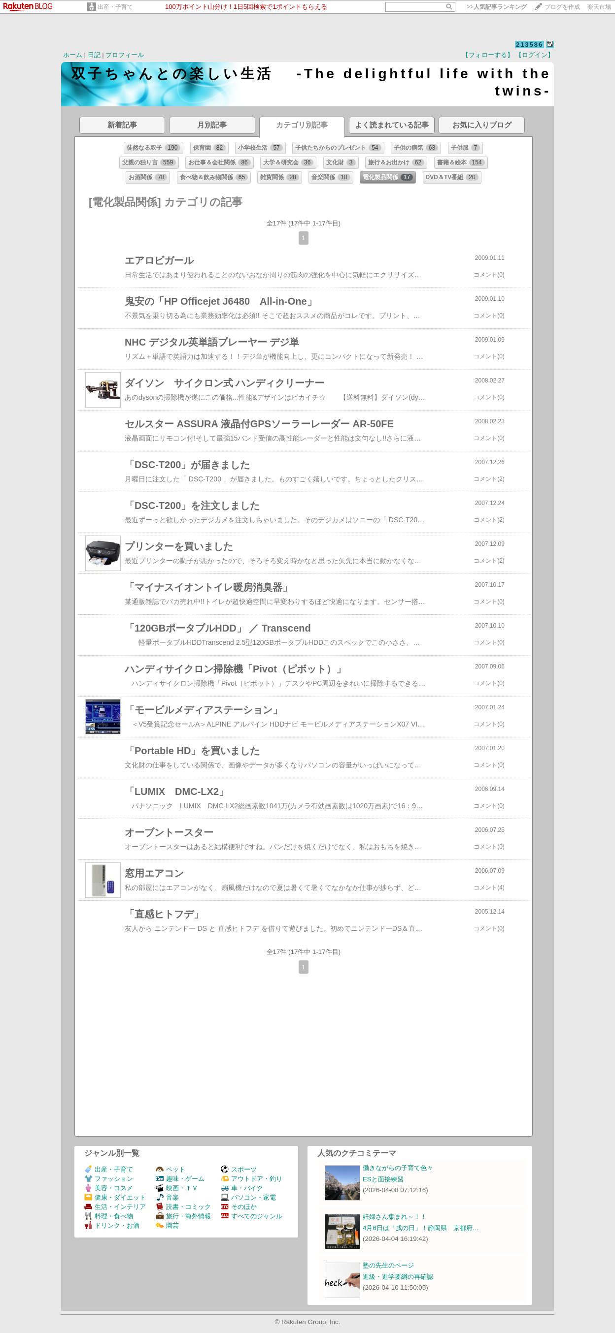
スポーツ (239, 1169)
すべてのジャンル (251, 1216)
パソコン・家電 (248, 1197)
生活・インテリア (115, 1206)
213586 (529, 44)
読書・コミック (183, 1206)
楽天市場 (599, 6)
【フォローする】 (487, 55)
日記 (94, 55)
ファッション (108, 1178)
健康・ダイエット (115, 1197)
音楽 (167, 1197)
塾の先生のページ (388, 1265)
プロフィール (124, 55)
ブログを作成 (562, 6)
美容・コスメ (108, 1188)
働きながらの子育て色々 (398, 1168)
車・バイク (242, 1188)
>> (497, 6)
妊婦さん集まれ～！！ (395, 1216)
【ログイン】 (534, 55)
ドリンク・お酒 (111, 1225)
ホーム (72, 55)
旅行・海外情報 (183, 1216)
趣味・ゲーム (180, 1178)
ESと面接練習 (383, 1179)
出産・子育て (115, 6)
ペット (170, 1169)
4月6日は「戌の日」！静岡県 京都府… (421, 1228)
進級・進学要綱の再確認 (398, 1276)
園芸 (167, 1225)
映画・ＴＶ (177, 1188)
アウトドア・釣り (251, 1178)
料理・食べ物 (108, 1216)
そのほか (239, 1206)
